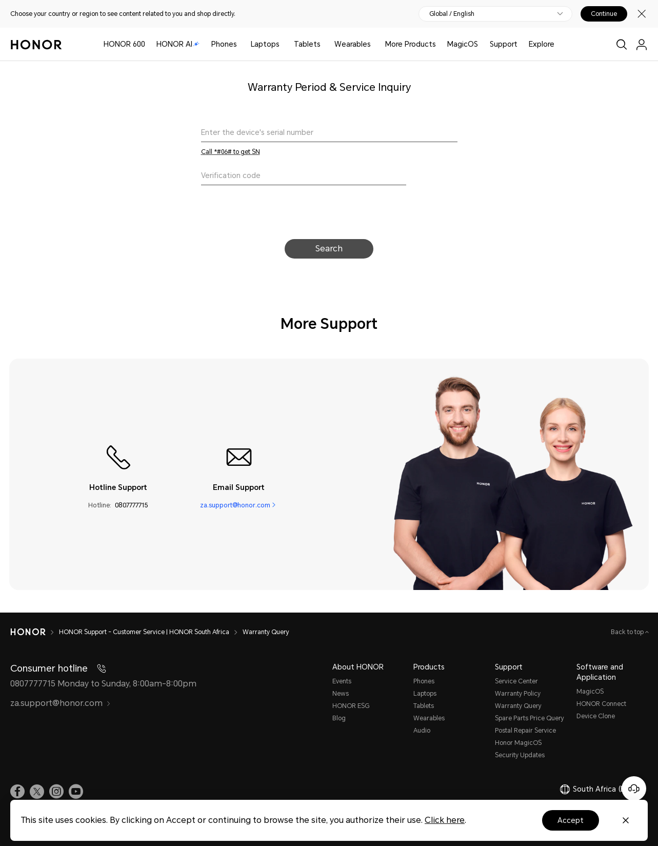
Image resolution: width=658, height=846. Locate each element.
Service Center (516, 681)
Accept (570, 820)
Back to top (628, 632)
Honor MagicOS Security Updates (520, 749)
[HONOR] (34, 632)
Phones (224, 44)
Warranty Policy (518, 693)
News (340, 693)
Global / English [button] (451, 13)
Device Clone (595, 716)
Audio (421, 730)
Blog (339, 718)
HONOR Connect (601, 703)
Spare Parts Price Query (529, 718)
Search (329, 248)
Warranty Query (518, 706)
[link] (17, 791)
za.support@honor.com (235, 505)
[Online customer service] (634, 788)
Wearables (352, 44)
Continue (604, 13)
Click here (445, 820)
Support (503, 44)
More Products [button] (410, 44)
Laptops (265, 44)
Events (341, 681)
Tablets (307, 44)
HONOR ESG (350, 706)
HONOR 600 (124, 44)
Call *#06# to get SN (230, 151)
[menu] (641, 44)
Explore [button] (541, 44)
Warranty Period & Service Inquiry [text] (329, 87)
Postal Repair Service (525, 730)
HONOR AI (178, 44)
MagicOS (462, 44)
